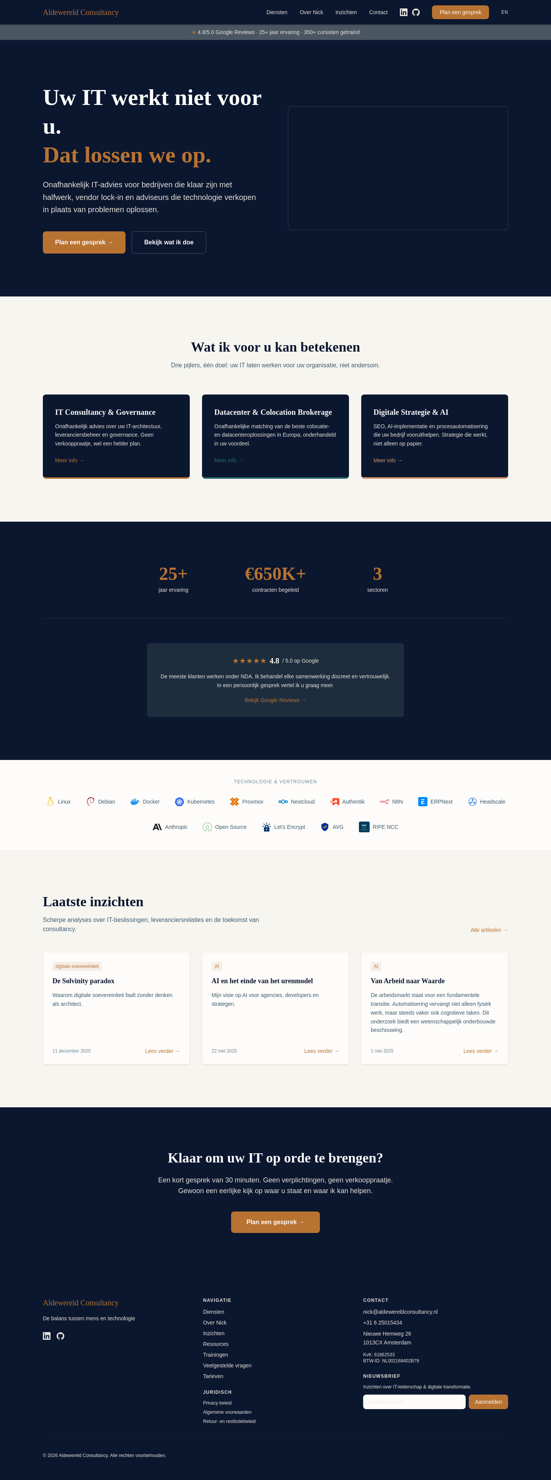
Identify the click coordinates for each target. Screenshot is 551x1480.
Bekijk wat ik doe (169, 242)
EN (504, 12)
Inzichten (346, 12)
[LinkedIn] (404, 12)
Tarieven (213, 1376)
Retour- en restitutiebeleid (229, 1421)
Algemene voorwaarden (227, 1412)
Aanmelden (488, 1402)
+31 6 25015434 (382, 1323)
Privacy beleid (217, 1403)
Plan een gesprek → (84, 242)
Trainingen (215, 1355)
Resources (216, 1344)
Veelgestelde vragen (227, 1365)
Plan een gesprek (460, 12)
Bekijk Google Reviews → (275, 700)
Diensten (276, 12)
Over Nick (311, 12)
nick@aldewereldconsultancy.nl (400, 1312)
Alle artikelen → (489, 930)
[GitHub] (416, 12)
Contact (378, 12)
